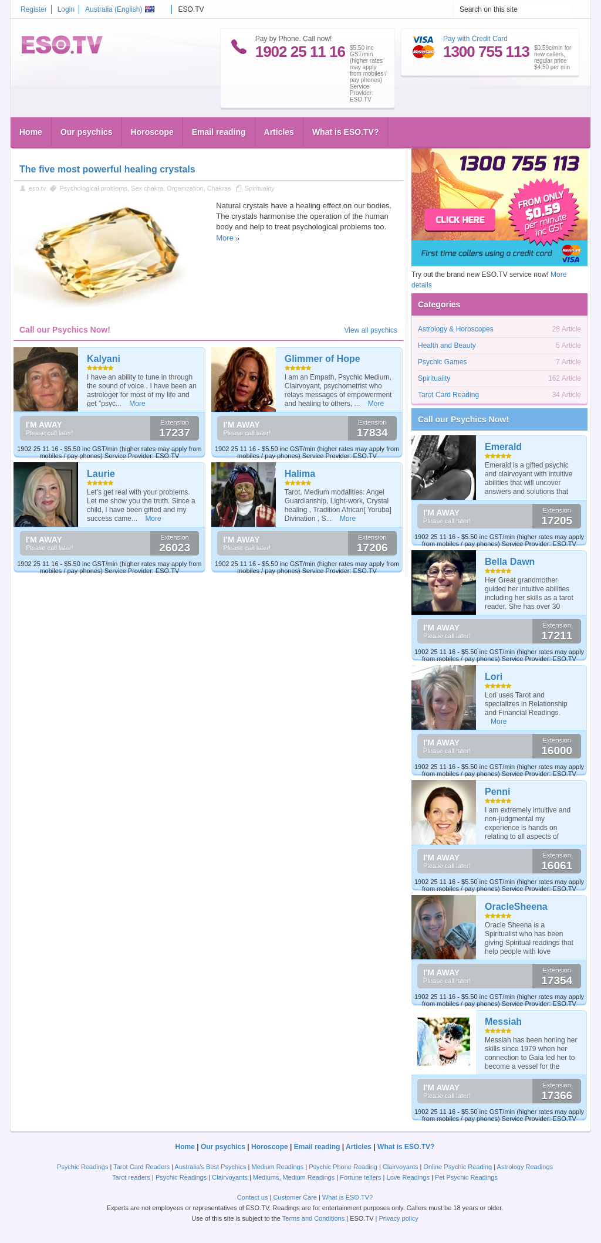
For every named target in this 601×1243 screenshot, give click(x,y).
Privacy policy (398, 1218)
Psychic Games (442, 362)
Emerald (503, 447)
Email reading (219, 132)
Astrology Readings (525, 1166)
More (225, 237)
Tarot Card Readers (141, 1166)
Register (34, 9)
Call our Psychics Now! (463, 419)
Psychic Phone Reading (343, 1166)
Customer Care (295, 1197)
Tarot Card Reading (448, 395)
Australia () (119, 9)
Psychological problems (93, 188)
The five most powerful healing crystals (107, 169)
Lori (493, 677)
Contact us (252, 1197)
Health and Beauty (447, 345)
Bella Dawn (510, 562)
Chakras (219, 188)
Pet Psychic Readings (466, 1177)
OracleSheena (516, 907)
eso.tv (37, 188)
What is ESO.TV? (345, 132)
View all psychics (371, 330)
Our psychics (86, 132)
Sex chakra (147, 188)
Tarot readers (131, 1177)
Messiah (503, 1022)
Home (30, 132)
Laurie (101, 474)
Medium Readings (278, 1166)
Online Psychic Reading (457, 1166)
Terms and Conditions (313, 1218)
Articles (279, 132)
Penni (498, 792)
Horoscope (152, 132)
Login (66, 9)
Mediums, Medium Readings (294, 1177)
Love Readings (408, 1177)
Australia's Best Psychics (211, 1166)
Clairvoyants (400, 1166)
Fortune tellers (360, 1177)
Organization (185, 188)
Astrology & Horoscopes (456, 329)
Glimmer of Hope (322, 359)
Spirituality (260, 188)
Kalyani (103, 359)
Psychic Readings (82, 1166)
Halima (300, 474)
